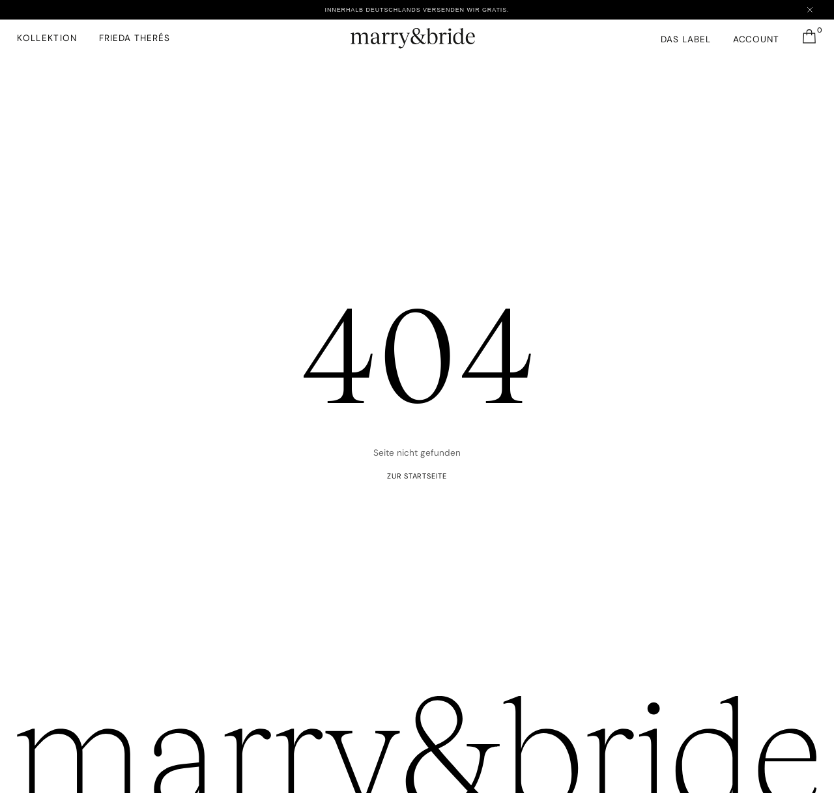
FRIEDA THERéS (134, 38)
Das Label (686, 39)
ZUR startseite (417, 475)
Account (756, 39)
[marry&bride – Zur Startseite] (416, 35)
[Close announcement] (810, 10)
